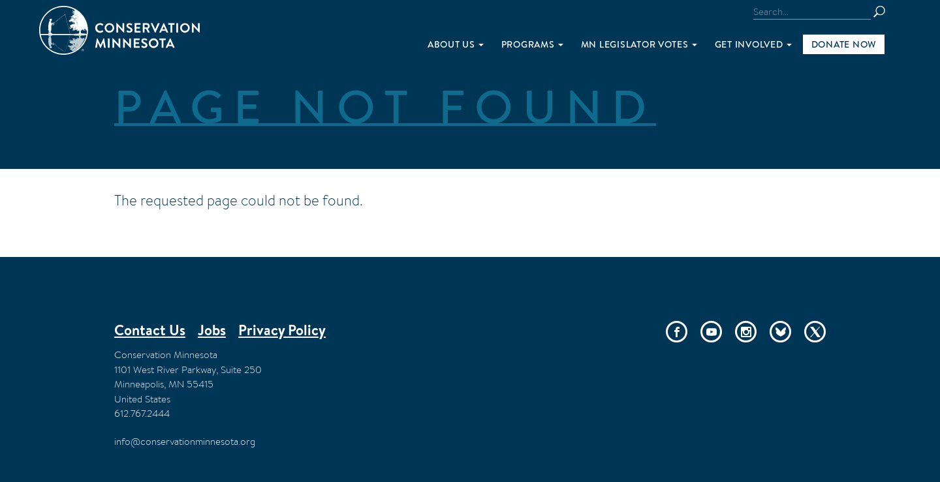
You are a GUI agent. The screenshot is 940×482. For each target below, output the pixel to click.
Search (885, 12)
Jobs (212, 330)
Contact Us (149, 330)
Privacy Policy (282, 330)
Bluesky (780, 331)
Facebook (676, 331)
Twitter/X (815, 331)
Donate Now (843, 44)
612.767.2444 (142, 413)
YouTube (711, 331)
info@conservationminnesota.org (184, 441)
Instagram (746, 331)
